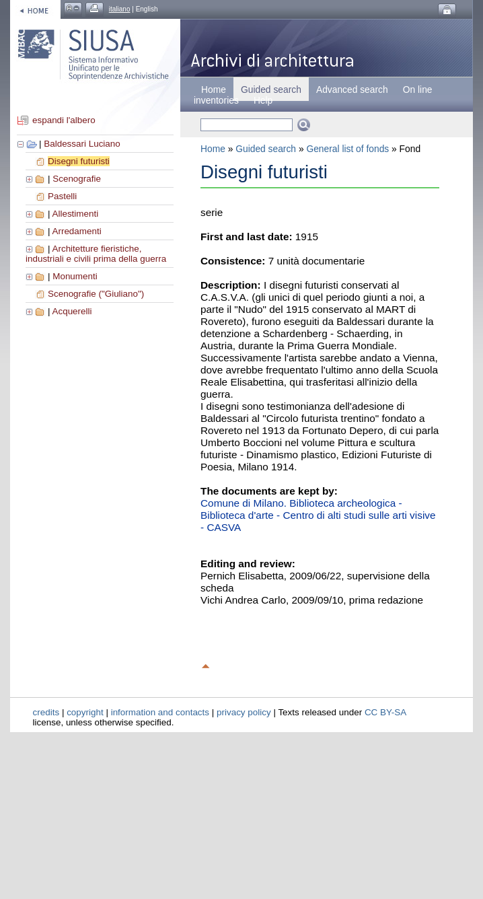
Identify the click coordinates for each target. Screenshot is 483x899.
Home (213, 89)
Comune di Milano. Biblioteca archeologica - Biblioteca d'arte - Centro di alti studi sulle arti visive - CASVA (318, 515)
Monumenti (74, 276)
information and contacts (160, 712)
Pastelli (62, 196)
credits (46, 712)
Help (263, 100)
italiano (120, 9)
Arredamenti (76, 231)
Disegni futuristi (79, 161)
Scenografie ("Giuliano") (96, 294)
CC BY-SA (385, 712)
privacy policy (244, 712)
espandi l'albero (64, 120)
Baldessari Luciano (82, 144)
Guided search (265, 148)
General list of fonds (347, 148)
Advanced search (352, 89)
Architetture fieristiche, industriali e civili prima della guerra (96, 254)
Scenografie (76, 179)
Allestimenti (75, 214)
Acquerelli (71, 311)
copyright (85, 712)
